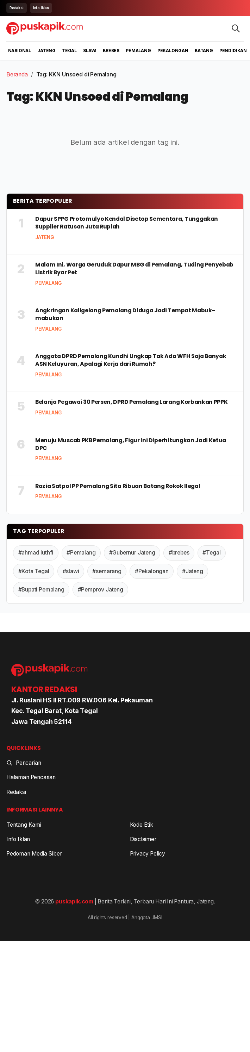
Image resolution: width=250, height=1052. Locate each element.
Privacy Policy (147, 853)
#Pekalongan (152, 571)
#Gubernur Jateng (132, 552)
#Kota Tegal (33, 571)
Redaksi (17, 8)
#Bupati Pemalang (41, 589)
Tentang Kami (23, 824)
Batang (204, 50)
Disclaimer (143, 839)
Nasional (19, 50)
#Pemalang (81, 552)
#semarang (106, 571)
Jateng (46, 50)
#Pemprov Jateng (100, 589)
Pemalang (138, 50)
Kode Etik (141, 824)
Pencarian (23, 762)
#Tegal (211, 552)
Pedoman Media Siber (34, 853)
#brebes (179, 552)
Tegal (69, 50)
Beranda (17, 74)
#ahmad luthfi (36, 552)
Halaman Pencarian (31, 777)
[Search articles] (236, 28)
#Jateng (192, 571)
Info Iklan (41, 8)
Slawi (89, 50)
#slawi (71, 571)
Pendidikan (233, 50)
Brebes (111, 50)
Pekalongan (172, 50)
